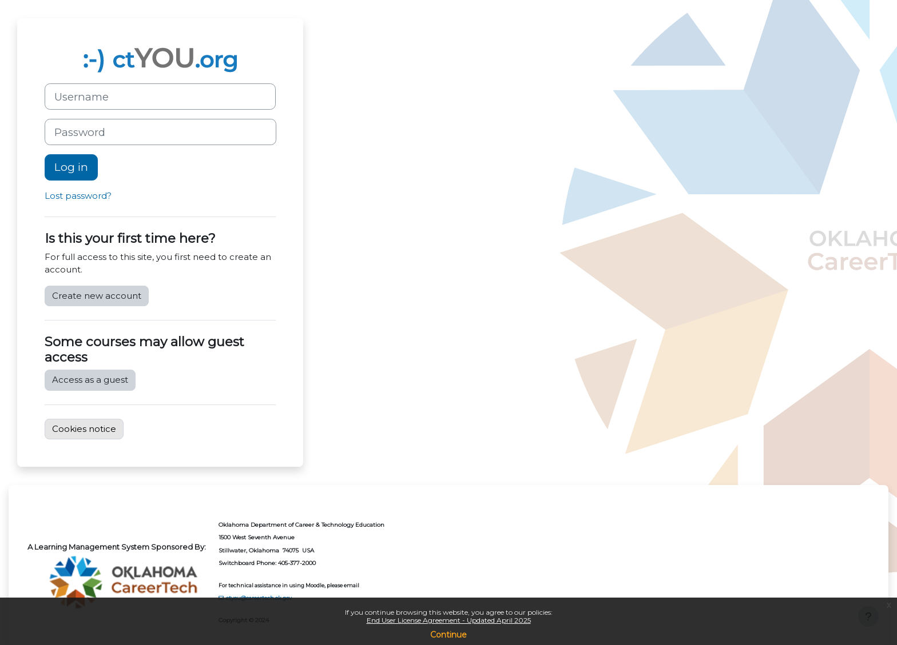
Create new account (96, 295)
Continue (448, 635)
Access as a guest (90, 379)
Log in (71, 167)
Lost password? (78, 195)
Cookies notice (84, 428)
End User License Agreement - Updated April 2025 (449, 620)
